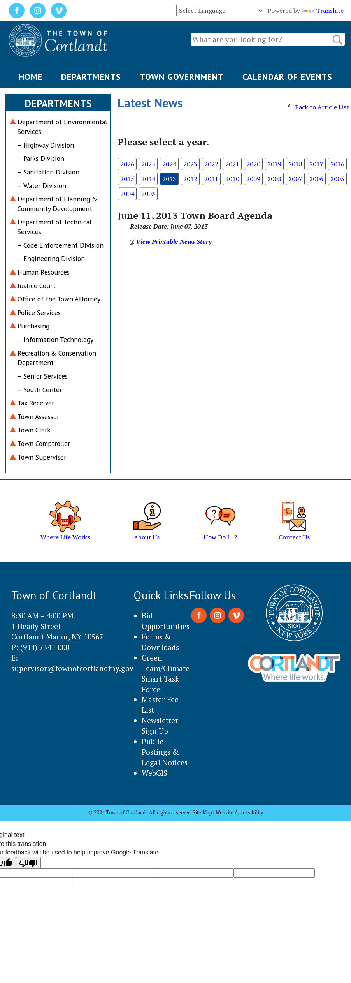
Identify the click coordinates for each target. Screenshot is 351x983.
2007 (295, 178)
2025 (148, 164)
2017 (316, 164)
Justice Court (37, 285)
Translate (323, 10)
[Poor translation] (28, 862)
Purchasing (33, 325)
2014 (148, 178)
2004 (127, 193)
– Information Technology (55, 339)
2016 (337, 164)
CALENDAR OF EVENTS (287, 76)
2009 (253, 178)
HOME (30, 76)
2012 (190, 178)
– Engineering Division (51, 258)
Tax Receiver (36, 402)
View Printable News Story (171, 241)
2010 (232, 178)
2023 (190, 164)
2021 (232, 164)
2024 (169, 164)
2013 (169, 178)
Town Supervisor (42, 457)
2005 (337, 178)
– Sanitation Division (48, 171)
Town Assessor (38, 416)
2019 (274, 164)
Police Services (39, 312)
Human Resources (44, 272)
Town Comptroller (44, 443)
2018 (295, 164)
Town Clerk (34, 429)
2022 (211, 164)
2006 (316, 178)
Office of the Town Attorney (59, 298)
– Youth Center (40, 389)
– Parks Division (41, 158)
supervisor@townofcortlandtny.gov (72, 668)
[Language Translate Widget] (220, 10)
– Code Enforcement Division (61, 245)
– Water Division (42, 185)
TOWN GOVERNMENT (182, 76)
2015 (127, 178)
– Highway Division (46, 145)
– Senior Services (43, 376)
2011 (211, 178)
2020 (253, 164)
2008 (274, 178)
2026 (127, 164)
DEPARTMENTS (91, 76)
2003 (148, 193)
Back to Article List (318, 107)
